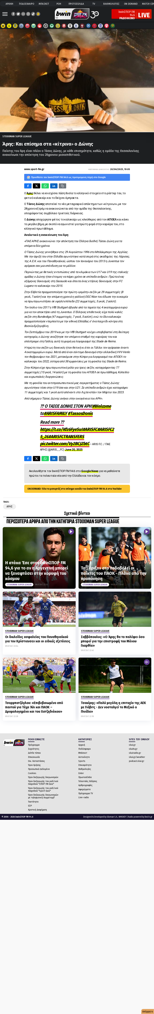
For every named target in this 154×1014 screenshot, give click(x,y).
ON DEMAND (131, 3)
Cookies (32, 773)
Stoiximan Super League (17, 136)
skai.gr (132, 744)
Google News (89, 471)
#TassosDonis (80, 413)
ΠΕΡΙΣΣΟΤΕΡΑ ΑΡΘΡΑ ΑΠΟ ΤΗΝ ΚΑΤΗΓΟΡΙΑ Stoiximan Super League (62, 521)
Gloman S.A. (112, 816)
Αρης (9, 506)
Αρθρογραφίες (85, 785)
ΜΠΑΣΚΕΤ (44, 3)
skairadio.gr (135, 752)
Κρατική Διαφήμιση (37, 809)
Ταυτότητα (33, 801)
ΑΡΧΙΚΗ (9, 3)
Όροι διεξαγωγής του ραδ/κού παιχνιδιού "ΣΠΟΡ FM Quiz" (43, 782)
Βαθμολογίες (84, 769)
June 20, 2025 (73, 449)
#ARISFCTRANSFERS (66, 436)
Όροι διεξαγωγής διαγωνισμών (43, 777)
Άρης (30, 193)
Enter (81, 773)
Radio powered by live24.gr (140, 816)
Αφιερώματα (84, 789)
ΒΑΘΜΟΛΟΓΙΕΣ (111, 3)
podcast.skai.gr (136, 761)
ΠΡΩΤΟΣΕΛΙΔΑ (76, 3)
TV (93, 3)
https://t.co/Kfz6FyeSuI (61, 429)
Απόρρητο (147, 1011)
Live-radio (83, 797)
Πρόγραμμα (34, 744)
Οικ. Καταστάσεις (36, 761)
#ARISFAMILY (55, 413)
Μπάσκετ (82, 752)
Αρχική (81, 744)
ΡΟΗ (59, 3)
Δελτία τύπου (34, 752)
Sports (81, 761)
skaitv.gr (133, 748)
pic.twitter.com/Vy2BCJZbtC (64, 443)
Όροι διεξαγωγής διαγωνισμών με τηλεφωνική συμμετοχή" (43, 796)
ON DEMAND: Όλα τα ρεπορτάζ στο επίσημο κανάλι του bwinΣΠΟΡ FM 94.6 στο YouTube (74, 488)
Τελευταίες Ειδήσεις (87, 781)
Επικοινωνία (34, 757)
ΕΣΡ (30, 805)
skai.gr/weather (137, 757)
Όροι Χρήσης (34, 765)
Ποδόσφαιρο (84, 748)
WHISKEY (122, 816)
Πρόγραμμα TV (85, 793)
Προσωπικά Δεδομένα (39, 769)
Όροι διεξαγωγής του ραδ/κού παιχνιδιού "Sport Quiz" (43, 789)
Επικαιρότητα (85, 765)
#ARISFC (90, 429)
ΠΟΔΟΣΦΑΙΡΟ (26, 3)
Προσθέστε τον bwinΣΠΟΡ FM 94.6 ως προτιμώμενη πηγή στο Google (66, 177)
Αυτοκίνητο (84, 757)
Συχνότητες (33, 748)
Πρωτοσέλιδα (85, 777)
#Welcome (101, 406)
